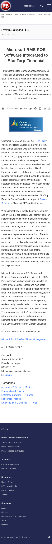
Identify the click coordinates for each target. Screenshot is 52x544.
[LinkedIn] (40, 108)
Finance (29, 395)
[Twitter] (30, 108)
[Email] (49, 108)
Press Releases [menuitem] (29, 6)
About (4, 508)
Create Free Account (10, 464)
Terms (4, 520)
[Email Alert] (3, 108)
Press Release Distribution (12, 451)
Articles (4, 494)
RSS (25, 109)
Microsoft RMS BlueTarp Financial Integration (23, 339)
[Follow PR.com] (49, 537)
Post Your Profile (8, 468)
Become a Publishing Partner (13, 516)
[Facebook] (35, 108)
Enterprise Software (11, 395)
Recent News (7, 482)
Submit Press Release (11, 442)
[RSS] (21, 108)
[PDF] (44, 108)
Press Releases (6, 14)
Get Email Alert (11, 109)
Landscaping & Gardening (14, 403)
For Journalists (7, 490)
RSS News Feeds (9, 486)
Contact (6, 375)
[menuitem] (41, 6)
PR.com (42, 141)
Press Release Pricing (11, 447)
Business (29, 387)
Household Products (28, 14)
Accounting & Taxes (11, 387)
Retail (17, 14)
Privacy (4, 525)
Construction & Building (12, 391)
